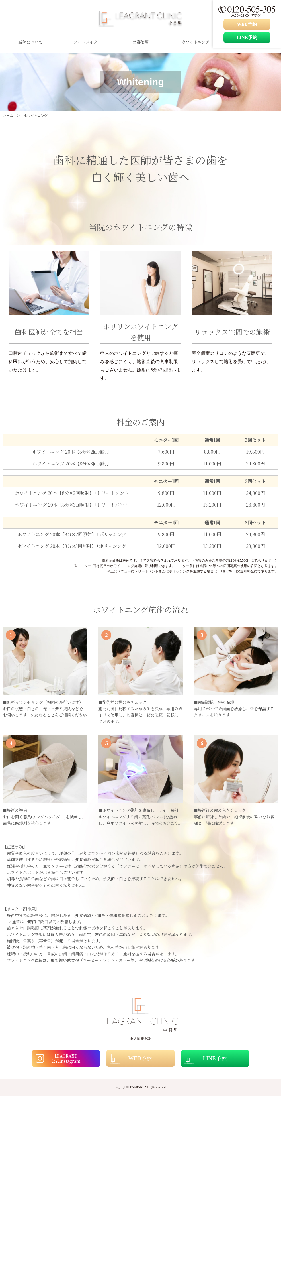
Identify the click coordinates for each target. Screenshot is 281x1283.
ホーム (8, 115)
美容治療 (140, 42)
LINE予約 (247, 37)
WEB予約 (247, 24)
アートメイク (85, 42)
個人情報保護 (140, 1038)
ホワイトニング (195, 42)
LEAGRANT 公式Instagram (66, 1058)
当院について (30, 42)
